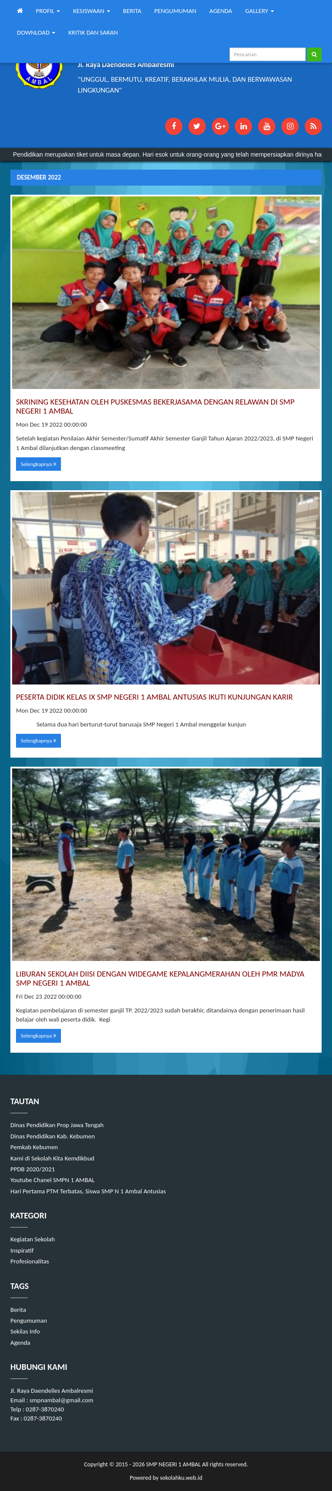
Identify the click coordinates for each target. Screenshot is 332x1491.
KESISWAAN (91, 11)
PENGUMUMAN (175, 11)
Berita (18, 1310)
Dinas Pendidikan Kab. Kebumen (52, 1136)
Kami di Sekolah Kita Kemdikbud (52, 1158)
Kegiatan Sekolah (32, 1239)
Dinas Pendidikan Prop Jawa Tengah (57, 1125)
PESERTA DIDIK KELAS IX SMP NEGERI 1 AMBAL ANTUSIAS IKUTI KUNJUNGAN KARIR (154, 697)
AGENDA (220, 11)
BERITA (132, 11)
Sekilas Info (25, 1331)
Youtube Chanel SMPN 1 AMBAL (52, 1180)
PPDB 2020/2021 (32, 1169)
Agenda (20, 1342)
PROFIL (48, 11)
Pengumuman (28, 1320)
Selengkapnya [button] (38, 464)
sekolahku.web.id (181, 1477)
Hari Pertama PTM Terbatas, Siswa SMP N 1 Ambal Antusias (88, 1191)
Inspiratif (22, 1250)
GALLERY (259, 11)
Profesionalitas (29, 1261)
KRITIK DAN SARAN (93, 32)
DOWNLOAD (36, 32)
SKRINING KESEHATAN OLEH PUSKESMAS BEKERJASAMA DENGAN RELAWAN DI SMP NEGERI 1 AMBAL (155, 406)
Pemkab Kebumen (34, 1147)
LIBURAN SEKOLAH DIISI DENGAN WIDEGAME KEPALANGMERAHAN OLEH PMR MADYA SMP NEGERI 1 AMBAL (160, 978)
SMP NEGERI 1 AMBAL (173, 1464)
